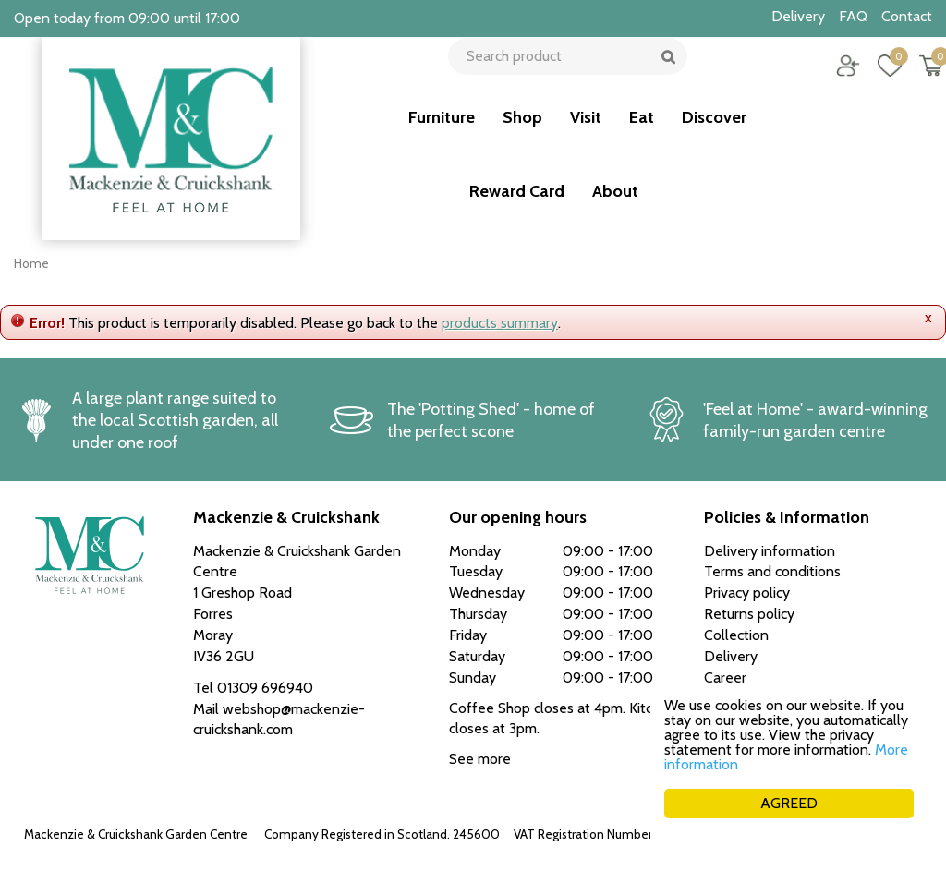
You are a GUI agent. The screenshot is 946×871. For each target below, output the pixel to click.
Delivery (731, 656)
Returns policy (749, 614)
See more (480, 759)
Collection (736, 635)
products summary (500, 323)
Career (725, 677)
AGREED (789, 803)
